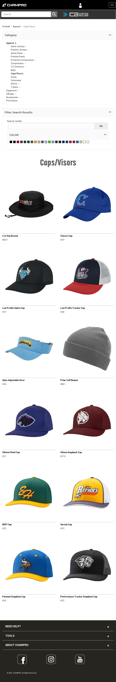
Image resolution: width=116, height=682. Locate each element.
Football (6, 26)
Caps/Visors (17, 73)
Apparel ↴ (11, 43)
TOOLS (9, 635)
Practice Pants (18, 56)
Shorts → (15, 83)
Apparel (17, 26)
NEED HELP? (13, 626)
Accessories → (13, 97)
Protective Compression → (23, 60)
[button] (58, 35)
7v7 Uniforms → (18, 66)
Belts (13, 70)
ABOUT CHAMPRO (16, 645)
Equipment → (12, 90)
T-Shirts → (16, 87)
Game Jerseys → (19, 46)
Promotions (11, 100)
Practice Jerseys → (20, 50)
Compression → (18, 63)
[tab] (58, 35)
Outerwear (16, 80)
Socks (14, 77)
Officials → (11, 94)
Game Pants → (18, 53)
